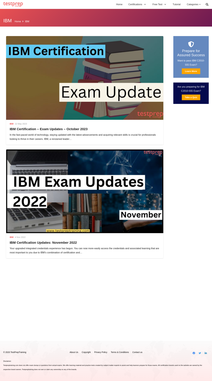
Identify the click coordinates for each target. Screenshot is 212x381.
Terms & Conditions (120, 352)
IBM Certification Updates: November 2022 (43, 242)
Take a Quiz (191, 97)
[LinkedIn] (206, 353)
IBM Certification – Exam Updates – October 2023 (49, 129)
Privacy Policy (100, 352)
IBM (12, 124)
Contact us (137, 352)
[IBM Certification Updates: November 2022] (84, 191)
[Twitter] (200, 353)
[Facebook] (194, 353)
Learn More (191, 71)
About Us (74, 352)
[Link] (13, 4)
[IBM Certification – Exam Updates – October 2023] (84, 78)
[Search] (207, 4)
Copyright (86, 352)
